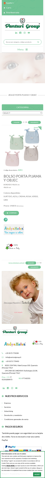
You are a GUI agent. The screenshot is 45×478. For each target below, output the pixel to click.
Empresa (6, 403)
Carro (7, 7)
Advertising (7, 411)
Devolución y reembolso (12, 415)
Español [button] (9, 3)
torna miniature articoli (16, 263)
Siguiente (34, 122)
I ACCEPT (37, 474)
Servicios (6, 407)
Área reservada (11, 12)
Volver (16, 122)
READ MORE (11, 465)
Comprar (11, 213)
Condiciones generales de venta (15, 419)
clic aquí (18, 312)
